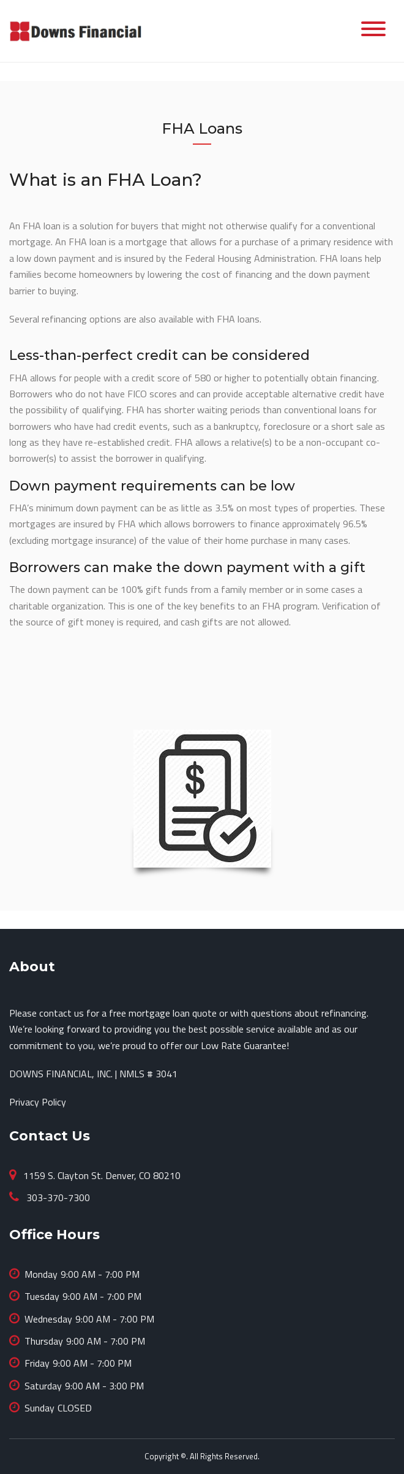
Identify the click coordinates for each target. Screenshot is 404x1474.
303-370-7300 (57, 1197)
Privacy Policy (37, 1101)
